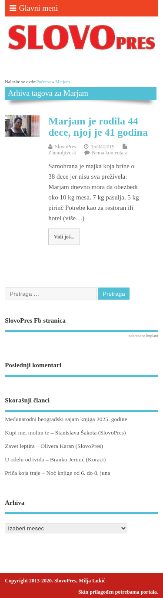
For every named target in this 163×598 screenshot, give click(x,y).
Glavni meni (34, 8)
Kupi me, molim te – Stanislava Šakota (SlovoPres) (65, 432)
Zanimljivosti (62, 153)
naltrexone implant (143, 335)
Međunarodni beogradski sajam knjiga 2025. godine (66, 419)
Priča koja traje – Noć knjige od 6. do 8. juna (57, 473)
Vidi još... (64, 237)
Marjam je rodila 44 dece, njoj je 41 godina (98, 126)
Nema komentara (109, 153)
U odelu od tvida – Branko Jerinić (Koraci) (55, 459)
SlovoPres (65, 147)
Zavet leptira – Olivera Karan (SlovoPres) (54, 446)
